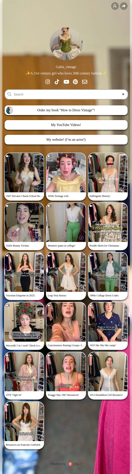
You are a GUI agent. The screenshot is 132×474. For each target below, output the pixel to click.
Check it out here (38, 345)
